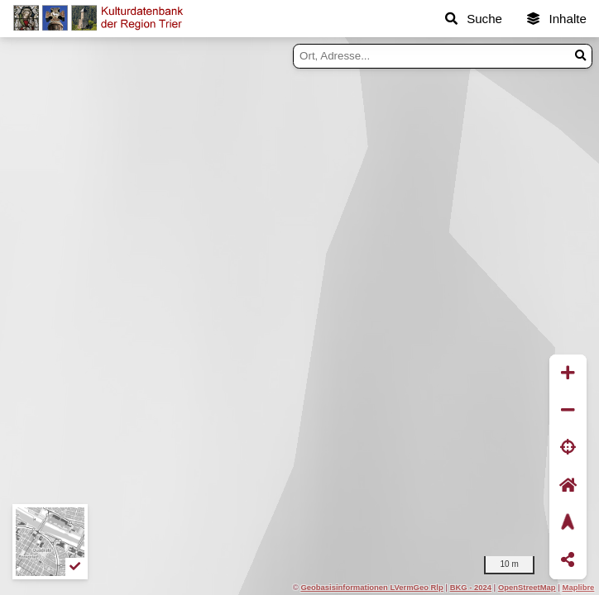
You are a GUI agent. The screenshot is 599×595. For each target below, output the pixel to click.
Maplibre (579, 587)
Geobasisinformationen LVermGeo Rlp (371, 587)
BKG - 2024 (470, 587)
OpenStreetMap (527, 587)
